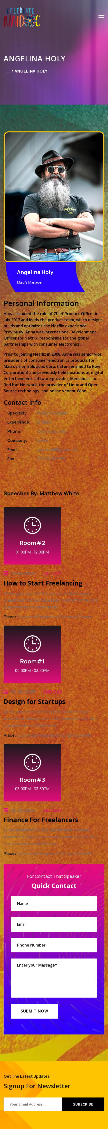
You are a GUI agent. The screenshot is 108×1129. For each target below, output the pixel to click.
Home (8, 72)
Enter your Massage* (54, 978)
